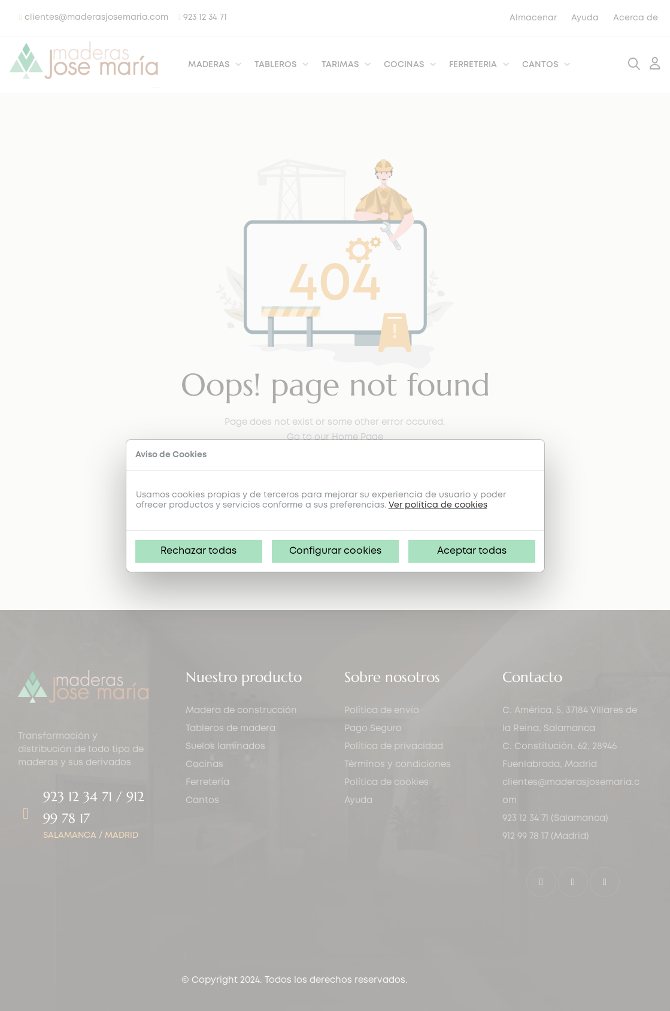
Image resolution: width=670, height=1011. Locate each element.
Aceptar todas (472, 551)
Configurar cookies (335, 551)
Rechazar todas (198, 551)
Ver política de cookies (438, 505)
